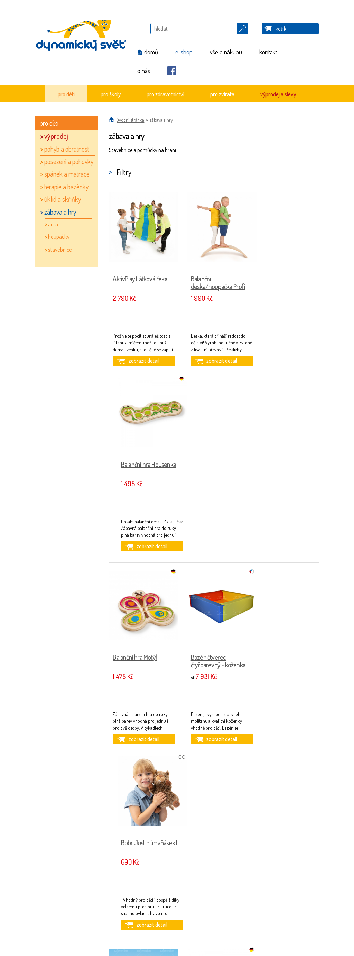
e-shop (184, 52)
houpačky (58, 236)
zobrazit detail (141, 360)
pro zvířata (222, 94)
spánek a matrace (67, 174)
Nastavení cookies (76, 925)
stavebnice (60, 249)
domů (151, 52)
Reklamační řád (74, 911)
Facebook (171, 70)
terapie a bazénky (66, 186)
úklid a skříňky (62, 199)
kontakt (268, 52)
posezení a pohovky (68, 161)
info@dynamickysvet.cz (168, 905)
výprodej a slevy (278, 94)
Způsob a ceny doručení (82, 918)
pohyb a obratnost (66, 149)
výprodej (56, 136)
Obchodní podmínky (79, 905)
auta (53, 224)
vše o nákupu (226, 52)
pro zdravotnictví (165, 94)
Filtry (124, 172)
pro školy (111, 94)
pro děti (66, 94)
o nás (143, 70)
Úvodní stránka (130, 120)
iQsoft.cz (257, 924)
